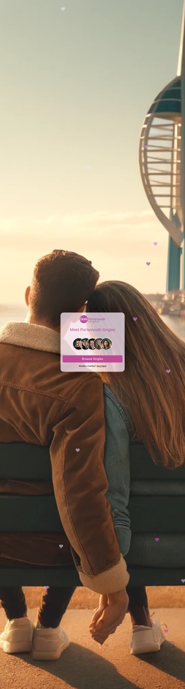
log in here (101, 366)
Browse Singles (92, 359)
